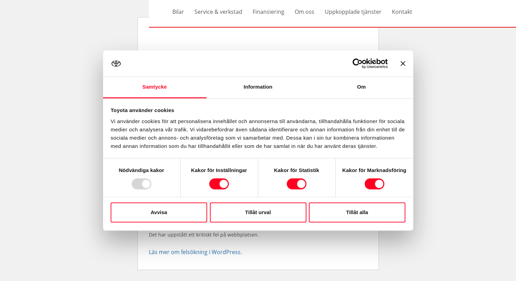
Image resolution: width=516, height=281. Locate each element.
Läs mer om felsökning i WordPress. (195, 252)
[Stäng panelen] (403, 63)
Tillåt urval (258, 212)
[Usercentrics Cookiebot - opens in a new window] (357, 63)
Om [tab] (361, 87)
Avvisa (159, 212)
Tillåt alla (357, 212)
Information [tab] (258, 87)
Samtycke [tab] (154, 87)
